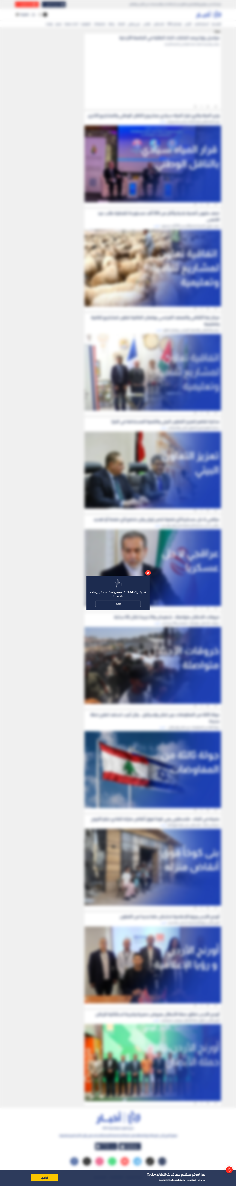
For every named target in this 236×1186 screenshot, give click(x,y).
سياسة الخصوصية (167, 1180)
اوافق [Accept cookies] (44, 1177)
